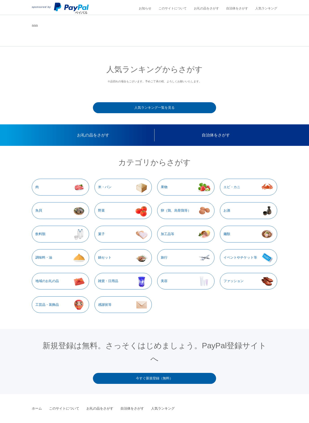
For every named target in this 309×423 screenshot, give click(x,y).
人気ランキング (266, 8)
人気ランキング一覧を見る (154, 108)
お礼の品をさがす (206, 8)
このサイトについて (173, 8)
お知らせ (145, 8)
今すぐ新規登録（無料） (154, 378)
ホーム (37, 408)
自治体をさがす (237, 8)
